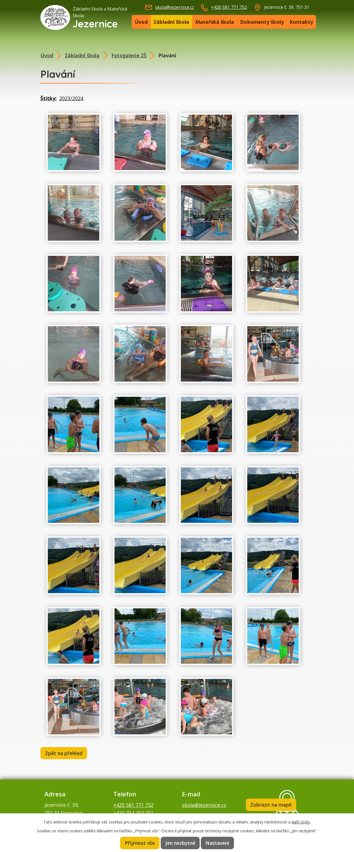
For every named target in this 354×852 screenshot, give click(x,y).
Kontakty (301, 22)
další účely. (301, 821)
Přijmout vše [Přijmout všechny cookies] (139, 842)
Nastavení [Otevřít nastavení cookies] (218, 842)
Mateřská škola (214, 22)
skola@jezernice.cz (174, 7)
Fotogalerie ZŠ (129, 55)
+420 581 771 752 (229, 7)
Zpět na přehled (64, 753)
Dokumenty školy (262, 22)
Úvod (141, 22)
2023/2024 (71, 98)
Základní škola (171, 22)
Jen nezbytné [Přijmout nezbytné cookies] (180, 842)
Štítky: (48, 98)
